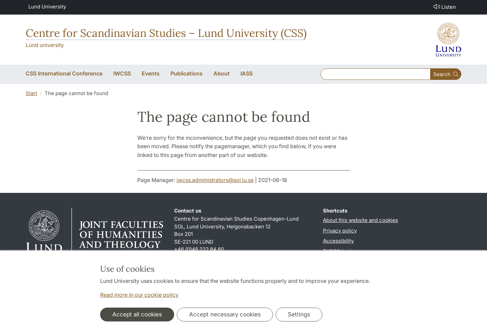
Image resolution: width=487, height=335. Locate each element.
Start (31, 93)
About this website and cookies (360, 220)
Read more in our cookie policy (139, 294)
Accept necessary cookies (225, 314)
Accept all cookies (137, 314)
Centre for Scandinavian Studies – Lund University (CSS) (166, 33)
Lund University (47, 6)
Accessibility (338, 241)
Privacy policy (340, 230)
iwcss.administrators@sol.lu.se (215, 180)
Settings (299, 314)
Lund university (45, 45)
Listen (444, 6)
